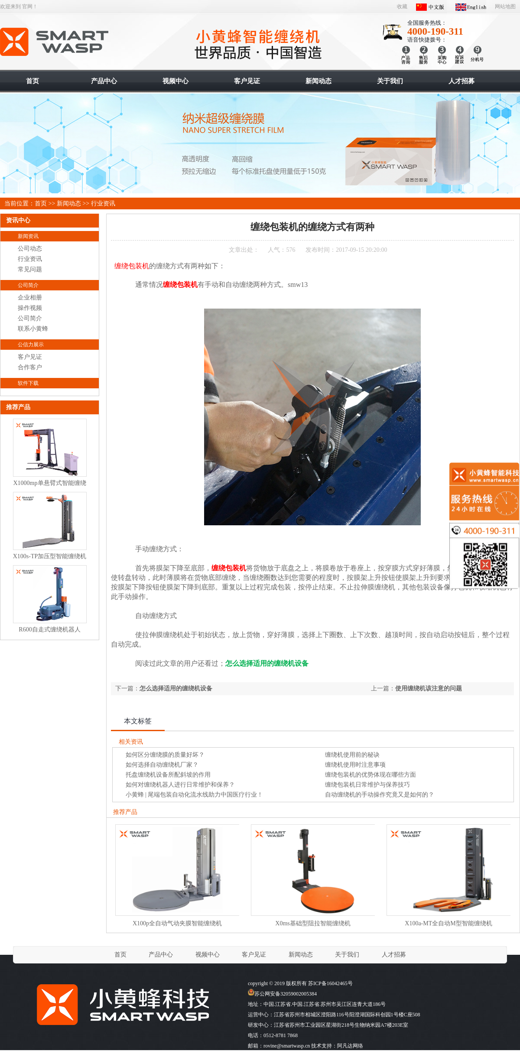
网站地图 (505, 6)
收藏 (402, 6)
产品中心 (161, 954)
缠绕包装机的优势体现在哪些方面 (370, 774)
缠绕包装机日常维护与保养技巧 (367, 784)
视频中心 (207, 954)
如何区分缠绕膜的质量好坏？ (165, 755)
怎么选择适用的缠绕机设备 (176, 688)
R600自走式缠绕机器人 (49, 629)
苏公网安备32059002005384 (282, 994)
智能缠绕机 (55, 42)
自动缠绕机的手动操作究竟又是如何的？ (379, 794)
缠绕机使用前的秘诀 (352, 755)
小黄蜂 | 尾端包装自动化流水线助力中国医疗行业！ (194, 794)
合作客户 (30, 367)
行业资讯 (103, 203)
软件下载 (28, 383)
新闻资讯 (28, 236)
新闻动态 (69, 203)
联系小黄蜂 (33, 328)
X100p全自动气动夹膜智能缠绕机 (177, 923)
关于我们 (347, 954)
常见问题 (30, 269)
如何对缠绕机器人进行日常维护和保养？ (180, 784)
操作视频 (30, 308)
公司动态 (30, 248)
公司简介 (28, 285)
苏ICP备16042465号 (330, 983)
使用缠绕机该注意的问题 (428, 688)
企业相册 (30, 297)
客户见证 (30, 357)
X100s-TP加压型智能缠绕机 (50, 556)
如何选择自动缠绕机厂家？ (162, 764)
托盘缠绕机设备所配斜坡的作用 (168, 774)
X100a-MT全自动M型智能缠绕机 (448, 923)
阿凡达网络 (350, 1046)
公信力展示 (31, 345)
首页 (41, 203)
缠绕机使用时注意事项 (355, 764)
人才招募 (394, 954)
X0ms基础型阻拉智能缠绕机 (312, 923)
